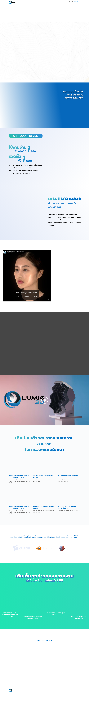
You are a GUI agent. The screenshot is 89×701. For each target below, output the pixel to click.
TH (74, 2)
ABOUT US (41, 2)
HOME (35, 2)
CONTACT (52, 2)
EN (76, 2)
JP (77, 2)
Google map (16, 690)
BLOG (47, 2)
